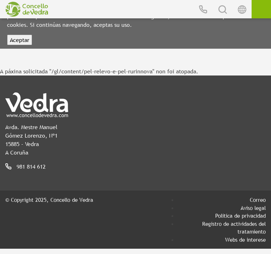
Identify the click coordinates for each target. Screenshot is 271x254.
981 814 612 (31, 166)
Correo (258, 199)
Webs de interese (245, 239)
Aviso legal (253, 207)
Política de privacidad (240, 215)
